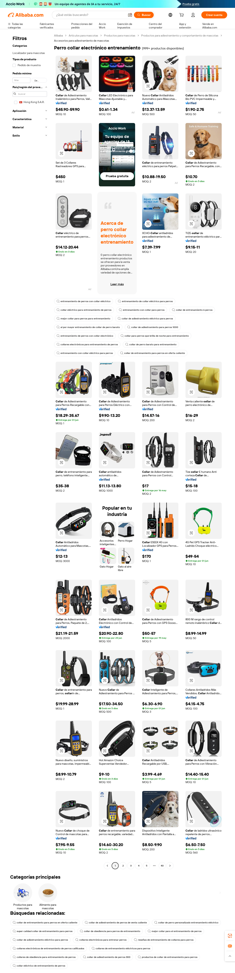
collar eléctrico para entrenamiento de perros (84, 310)
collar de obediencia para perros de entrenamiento (110, 931)
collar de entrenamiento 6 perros (192, 310)
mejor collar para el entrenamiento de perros (175, 931)
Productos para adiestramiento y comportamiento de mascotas (179, 35)
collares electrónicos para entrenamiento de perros (87, 344)
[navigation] (29, 451)
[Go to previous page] (107, 865)
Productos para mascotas (119, 35)
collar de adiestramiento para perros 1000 (152, 327)
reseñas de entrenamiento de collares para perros (163, 939)
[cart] (182, 15)
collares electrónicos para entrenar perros (101, 939)
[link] (230, 936)
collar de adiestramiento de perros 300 (106, 957)
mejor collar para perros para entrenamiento (83, 318)
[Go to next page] (170, 865)
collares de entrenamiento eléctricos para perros (121, 948)
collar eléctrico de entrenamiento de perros (39, 965)
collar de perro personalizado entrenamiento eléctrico (186, 922)
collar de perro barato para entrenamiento (150, 344)
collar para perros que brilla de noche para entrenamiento (155, 335)
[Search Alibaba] (90, 15)
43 (162, 865)
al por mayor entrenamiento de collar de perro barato (88, 327)
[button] (130, 15)
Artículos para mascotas (83, 35)
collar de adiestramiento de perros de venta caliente (116, 922)
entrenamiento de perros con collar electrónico (85, 335)
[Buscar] (144, 15)
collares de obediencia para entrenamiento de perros (44, 957)
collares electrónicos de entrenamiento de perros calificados (48, 948)
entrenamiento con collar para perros (141, 310)
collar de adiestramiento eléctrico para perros (145, 318)
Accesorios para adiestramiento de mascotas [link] (81, 40)
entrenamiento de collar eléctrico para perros (145, 301)
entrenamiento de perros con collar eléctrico (83, 301)
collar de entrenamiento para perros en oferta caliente (152, 353)
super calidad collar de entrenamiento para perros (42, 931)
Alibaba (58, 35)
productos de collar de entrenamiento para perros (167, 957)
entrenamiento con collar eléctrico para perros (85, 353)
